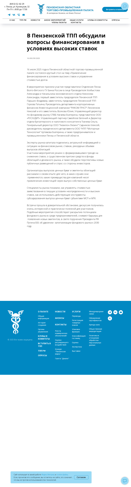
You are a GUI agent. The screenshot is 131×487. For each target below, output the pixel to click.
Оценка (75, 342)
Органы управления (43, 330)
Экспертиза (77, 347)
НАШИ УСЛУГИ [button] (77, 20)
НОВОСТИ (35, 20)
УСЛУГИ (76, 311)
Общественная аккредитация (95, 330)
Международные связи (96, 312)
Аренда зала (94, 324)
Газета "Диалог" (62, 358)
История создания (42, 323)
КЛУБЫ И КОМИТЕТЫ (97, 20)
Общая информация (43, 317)
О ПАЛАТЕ (43, 311)
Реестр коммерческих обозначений (61, 333)
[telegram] (9, 16)
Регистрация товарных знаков (77, 322)
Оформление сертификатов (95, 319)
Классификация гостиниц (79, 337)
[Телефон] (18, 16)
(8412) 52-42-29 (17, 3)
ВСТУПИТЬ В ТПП (44, 345)
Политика (93, 335)
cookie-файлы (62, 474)
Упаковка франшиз (76, 330)
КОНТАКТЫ (76, 22)
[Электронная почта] (23, 16)
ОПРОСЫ (116, 20)
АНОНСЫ (59, 318)
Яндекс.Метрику (48, 474)
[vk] (13, 16)
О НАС (12, 20)
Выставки (76, 351)
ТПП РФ (23, 20)
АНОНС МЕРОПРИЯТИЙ (55, 20)
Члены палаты (59, 22)
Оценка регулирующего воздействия (61, 342)
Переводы (76, 316)
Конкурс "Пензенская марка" (60, 351)
